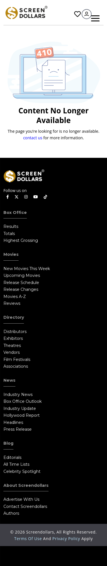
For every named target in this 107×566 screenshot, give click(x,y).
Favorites (77, 14)
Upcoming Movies (21, 275)
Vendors (11, 352)
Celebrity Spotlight (22, 471)
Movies (11, 254)
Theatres (12, 345)
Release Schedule (21, 282)
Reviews (11, 303)
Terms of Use (28, 538)
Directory (13, 317)
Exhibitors (13, 338)
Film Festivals (16, 359)
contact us (32, 137)
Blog (8, 443)
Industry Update (19, 408)
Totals (9, 233)
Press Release (17, 429)
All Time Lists (16, 464)
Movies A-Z (14, 296)
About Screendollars (26, 485)
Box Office (15, 212)
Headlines (13, 422)
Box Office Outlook (22, 401)
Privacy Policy (67, 538)
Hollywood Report (21, 415)
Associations (15, 366)
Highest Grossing (20, 240)
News (9, 380)
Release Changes (20, 289)
